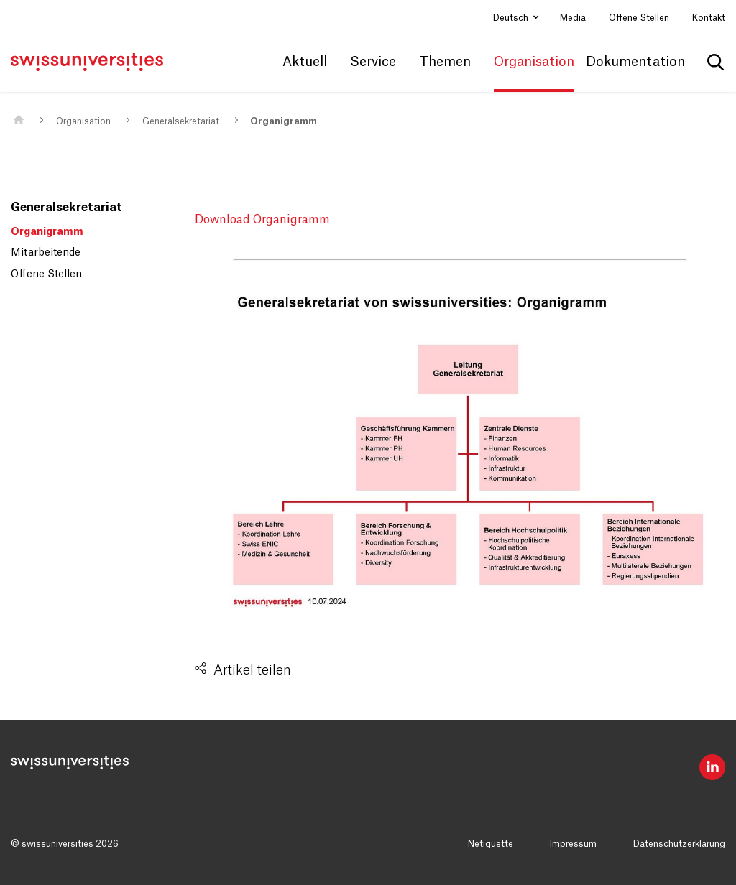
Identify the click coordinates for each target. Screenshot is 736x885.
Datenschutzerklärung (679, 844)
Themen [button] (445, 61)
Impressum (573, 844)
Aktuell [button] (304, 61)
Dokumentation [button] (635, 61)
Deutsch (511, 18)
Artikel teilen (252, 670)
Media (573, 18)
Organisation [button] (534, 61)
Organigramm (283, 121)
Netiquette (490, 844)
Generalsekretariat (180, 121)
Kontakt (708, 18)
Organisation (83, 121)
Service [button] (373, 61)
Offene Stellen (639, 18)
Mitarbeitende (45, 253)
